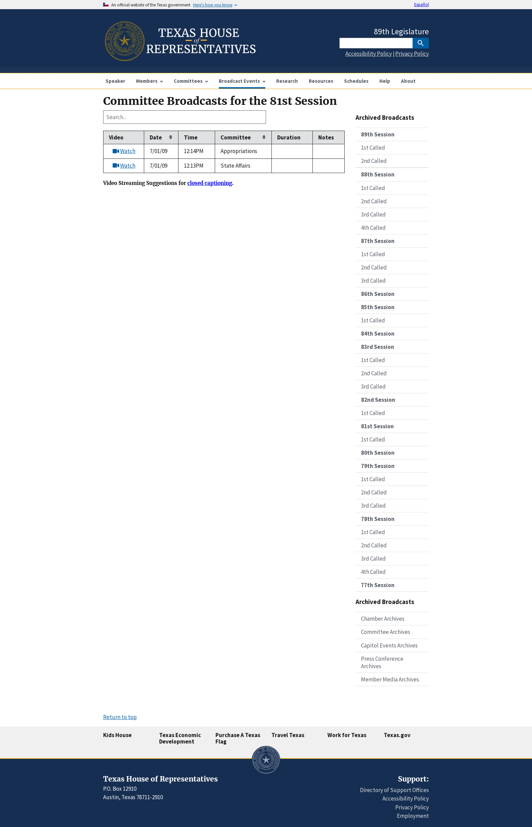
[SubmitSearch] (421, 43)
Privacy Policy (412, 53)
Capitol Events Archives (389, 645)
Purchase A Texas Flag (237, 738)
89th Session (378, 134)
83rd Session (377, 347)
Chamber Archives (382, 618)
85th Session (378, 307)
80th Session (378, 452)
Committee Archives (385, 632)
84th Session (378, 333)
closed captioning (209, 183)
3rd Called (373, 214)
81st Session (377, 426)
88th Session (378, 174)
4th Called (373, 227)
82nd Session (378, 399)
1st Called (373, 147)
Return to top (120, 717)
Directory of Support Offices (394, 790)
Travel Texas (287, 735)
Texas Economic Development (180, 738)
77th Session (378, 585)
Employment (413, 816)
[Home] (179, 58)
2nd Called (374, 161)
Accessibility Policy (368, 53)
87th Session (378, 241)
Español (421, 4)
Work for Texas (346, 735)
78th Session (378, 519)
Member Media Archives (390, 679)
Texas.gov (397, 735)
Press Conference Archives (382, 662)
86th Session (378, 294)
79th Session (378, 466)
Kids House (117, 735)
